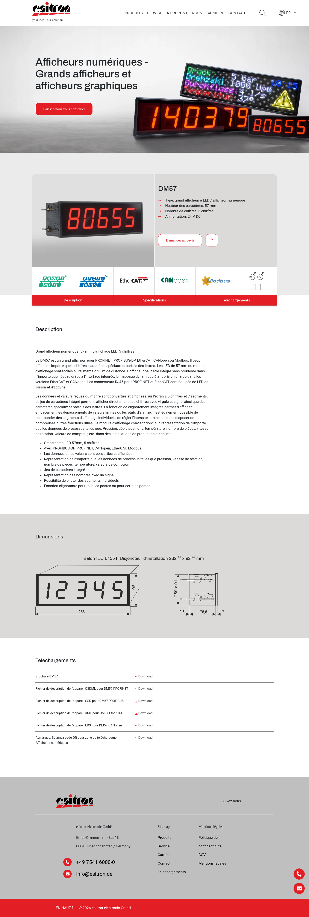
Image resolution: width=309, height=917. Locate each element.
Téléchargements (236, 300)
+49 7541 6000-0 (95, 862)
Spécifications (154, 300)
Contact (237, 13)
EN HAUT (65, 908)
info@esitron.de (94, 874)
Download (144, 676)
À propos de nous (184, 13)
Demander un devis (180, 240)
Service (154, 13)
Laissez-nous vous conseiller (64, 109)
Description (73, 300)
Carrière (215, 13)
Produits (134, 13)
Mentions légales (212, 863)
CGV (202, 855)
